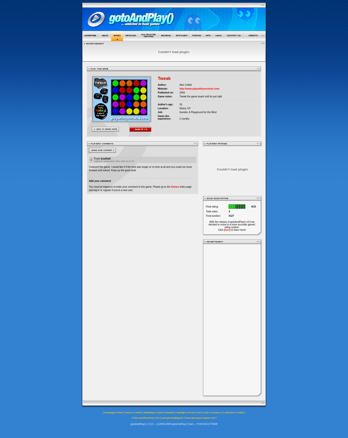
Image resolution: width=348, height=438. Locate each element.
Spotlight (181, 412)
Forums (192, 412)
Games (175, 186)
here (227, 230)
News (120, 412)
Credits (240, 412)
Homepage (109, 412)
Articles (138, 412)
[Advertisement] (232, 319)
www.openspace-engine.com (200, 418)
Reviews (170, 412)
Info (200, 412)
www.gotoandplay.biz (172, 418)
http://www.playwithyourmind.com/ (199, 88)
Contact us (217, 412)
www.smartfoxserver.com (146, 418)
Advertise (229, 412)
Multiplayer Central (154, 412)
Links (207, 412)
